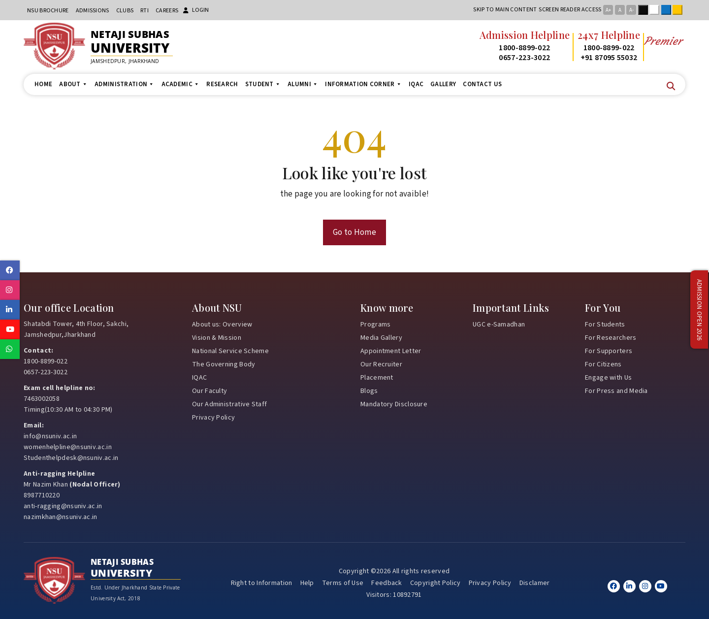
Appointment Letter (390, 351)
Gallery (443, 84)
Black (645, 10)
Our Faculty (209, 391)
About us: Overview (222, 324)
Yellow (679, 10)
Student (263, 84)
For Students (605, 324)
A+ (608, 10)
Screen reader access (570, 9)
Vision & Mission (216, 338)
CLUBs (125, 10)
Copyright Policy (435, 583)
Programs (375, 324)
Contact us (482, 84)
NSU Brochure (48, 10)
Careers (167, 10)
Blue (668, 10)
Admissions (92, 10)
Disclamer (534, 583)
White (656, 10)
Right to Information (261, 583)
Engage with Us (608, 378)
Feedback (386, 583)
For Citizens (603, 364)
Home (43, 84)
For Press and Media (616, 391)
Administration (125, 84)
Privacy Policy (213, 418)
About (73, 84)
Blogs (369, 391)
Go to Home (354, 232)
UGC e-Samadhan (499, 324)
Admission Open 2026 (699, 309)
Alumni (303, 84)
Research (222, 84)
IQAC (416, 84)
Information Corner (363, 84)
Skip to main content (505, 9)
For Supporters (608, 351)
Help (307, 583)
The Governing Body (223, 364)
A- (631, 10)
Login (196, 10)
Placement (376, 378)
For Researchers (611, 338)
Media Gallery (381, 338)
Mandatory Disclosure (393, 404)
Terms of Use (343, 583)
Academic (180, 84)
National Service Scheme (230, 351)
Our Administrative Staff (229, 404)
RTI (144, 10)
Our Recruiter (381, 364)
